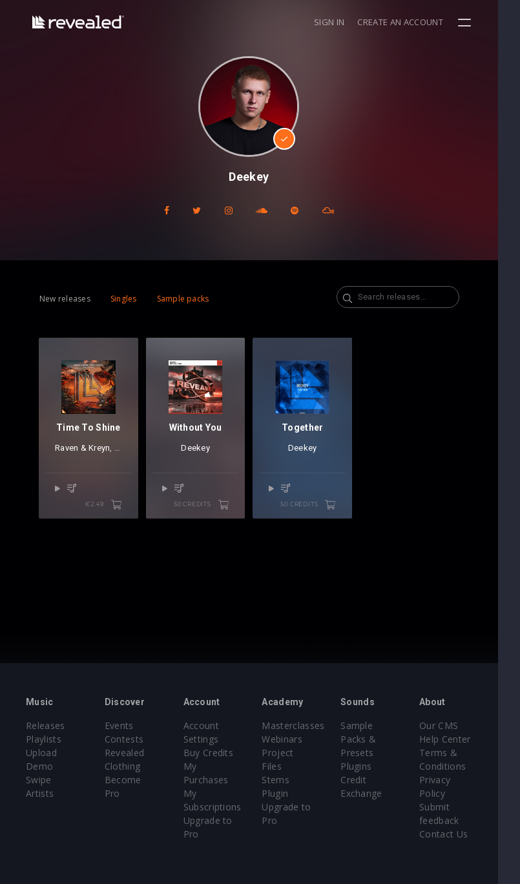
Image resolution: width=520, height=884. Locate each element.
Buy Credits (216, 752)
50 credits (212, 510)
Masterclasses (304, 725)
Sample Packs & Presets (373, 739)
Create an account (422, 22)
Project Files (300, 752)
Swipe (39, 780)
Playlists (43, 739)
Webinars (293, 739)
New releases (64, 298)
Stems (287, 766)
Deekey (203, 453)
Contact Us (462, 834)
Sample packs (183, 298)
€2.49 (109, 510)
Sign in (351, 22)
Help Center (464, 739)
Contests (128, 739)
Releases (45, 725)
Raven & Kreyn (82, 453)
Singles (123, 298)
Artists (40, 793)
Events (123, 725)
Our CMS (457, 725)
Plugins (370, 766)
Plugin (286, 780)
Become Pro (136, 780)
